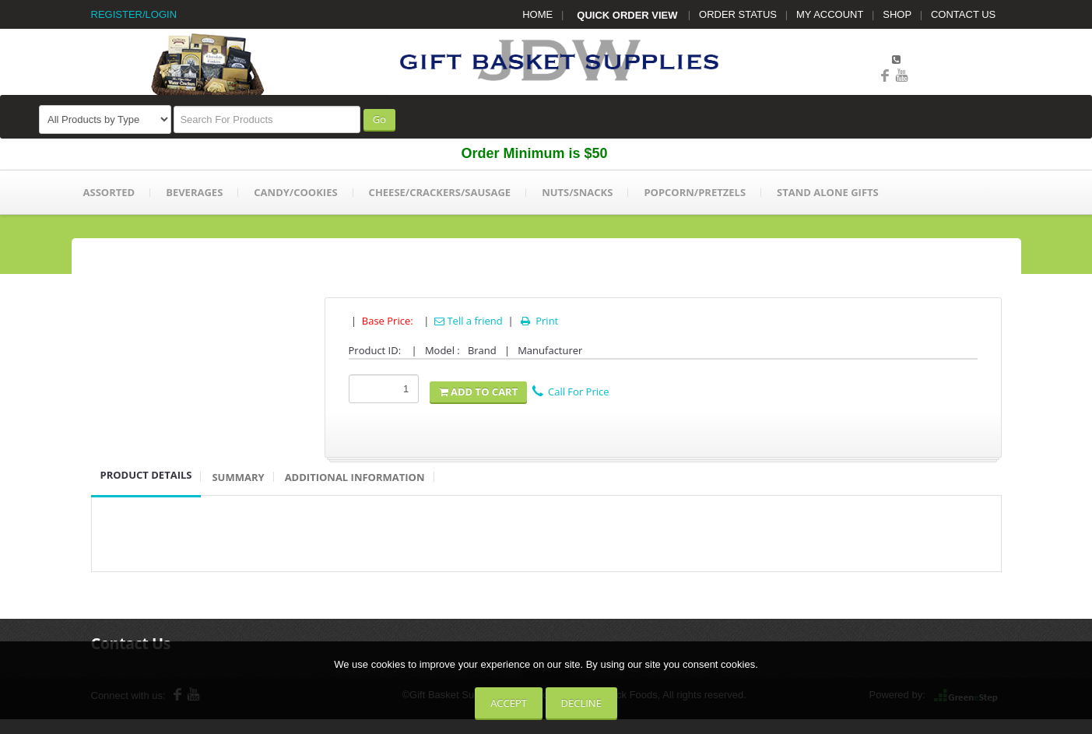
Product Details (146, 475)
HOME (537, 14)
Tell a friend (468, 321)
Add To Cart (478, 392)
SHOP (897, 14)
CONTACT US (963, 14)
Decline (581, 703)
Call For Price (570, 392)
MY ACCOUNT (829, 14)
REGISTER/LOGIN (134, 14)
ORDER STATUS (738, 14)
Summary (238, 477)
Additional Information (355, 477)
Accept (508, 703)
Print (538, 321)
